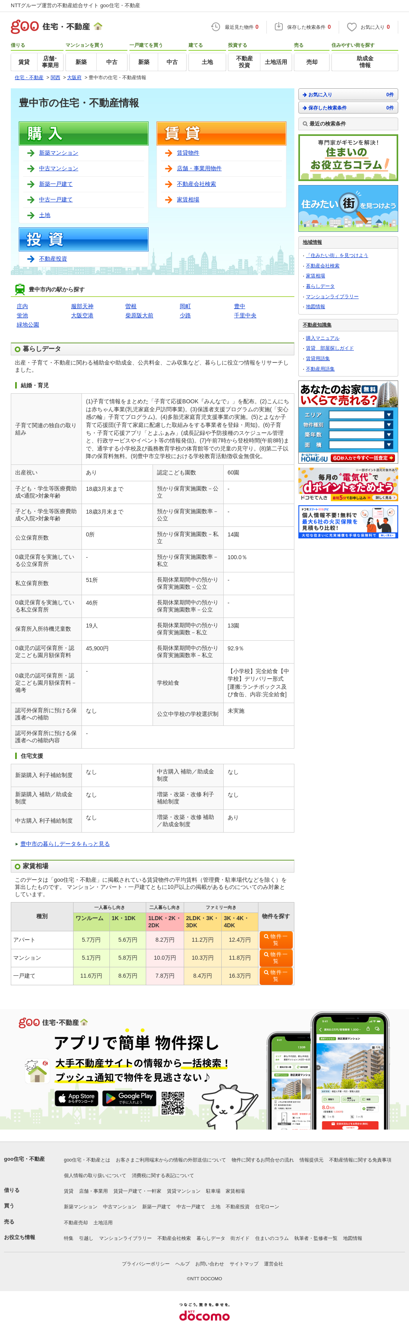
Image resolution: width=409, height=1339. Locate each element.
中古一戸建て (56, 199)
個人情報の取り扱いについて (95, 1175)
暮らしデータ (320, 286)
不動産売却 (76, 1222)
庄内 (22, 306)
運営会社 (273, 1264)
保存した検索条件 (348, 108)
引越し (86, 1238)
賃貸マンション (184, 1191)
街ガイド (240, 1238)
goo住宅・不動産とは (87, 1160)
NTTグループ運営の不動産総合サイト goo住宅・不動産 (75, 5)
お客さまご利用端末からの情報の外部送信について (171, 1160)
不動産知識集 (317, 325)
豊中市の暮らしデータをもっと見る (65, 844)
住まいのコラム (272, 1238)
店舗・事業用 (93, 1191)
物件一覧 (279, 940)
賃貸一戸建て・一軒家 (137, 1191)
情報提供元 (312, 1160)
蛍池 (22, 315)
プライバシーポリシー (146, 1264)
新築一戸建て (56, 184)
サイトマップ (244, 1264)
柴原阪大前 (139, 315)
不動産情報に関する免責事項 (360, 1160)
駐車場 (213, 1191)
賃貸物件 (188, 152)
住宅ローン (267, 1206)
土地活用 (103, 1222)
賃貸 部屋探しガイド (330, 348)
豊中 (239, 306)
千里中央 (245, 315)
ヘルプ (182, 1264)
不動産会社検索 (196, 184)
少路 (185, 315)
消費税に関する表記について (163, 1175)
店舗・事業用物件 (199, 168)
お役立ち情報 (19, 1237)
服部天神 (82, 306)
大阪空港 (82, 315)
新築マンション (58, 152)
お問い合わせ (209, 1264)
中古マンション (58, 168)
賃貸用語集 (318, 358)
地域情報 (312, 242)
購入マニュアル (323, 338)
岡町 (185, 306)
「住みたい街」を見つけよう (337, 255)
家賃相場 (188, 199)
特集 (68, 1238)
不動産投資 (53, 258)
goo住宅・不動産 (24, 1159)
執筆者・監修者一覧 (316, 1238)
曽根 (131, 306)
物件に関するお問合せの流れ (263, 1160)
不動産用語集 (320, 369)
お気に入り (348, 94)
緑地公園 (28, 324)
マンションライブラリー (332, 296)
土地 (44, 215)
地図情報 (315, 306)
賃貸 (68, 1191)
